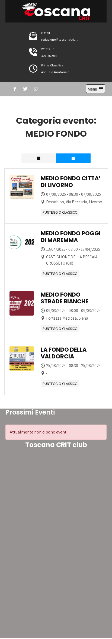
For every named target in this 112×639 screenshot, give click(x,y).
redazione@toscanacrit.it (59, 39)
